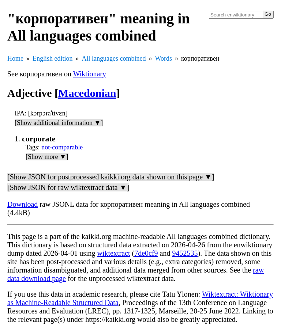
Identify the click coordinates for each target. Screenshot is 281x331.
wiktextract (113, 253)
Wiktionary (89, 74)
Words (163, 58)
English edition (53, 58)
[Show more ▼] (47, 156)
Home (15, 58)
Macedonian (87, 93)
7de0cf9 (146, 253)
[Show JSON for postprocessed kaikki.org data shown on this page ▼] (110, 177)
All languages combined (114, 58)
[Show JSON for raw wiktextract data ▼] (68, 187)
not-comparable (62, 147)
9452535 (185, 253)
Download (22, 204)
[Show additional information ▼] (59, 122)
